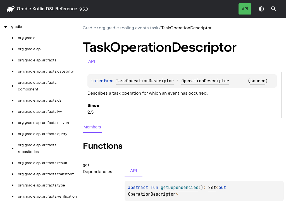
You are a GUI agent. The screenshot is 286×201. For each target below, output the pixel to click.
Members (92, 127)
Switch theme (261, 9)
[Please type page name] (273, 9)
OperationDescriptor (205, 81)
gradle (24, 8)
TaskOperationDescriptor (145, 81)
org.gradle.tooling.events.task (128, 27)
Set (212, 187)
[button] (273, 9)
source (257, 81)
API (245, 9)
